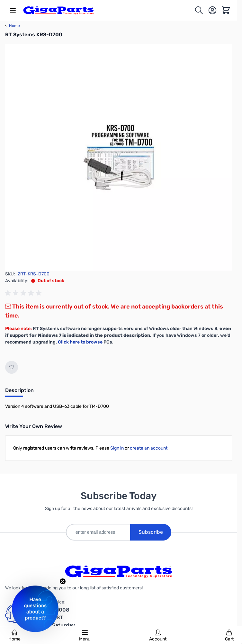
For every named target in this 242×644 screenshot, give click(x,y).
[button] (35, 608)
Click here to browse (80, 342)
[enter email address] (98, 532)
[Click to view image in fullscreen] (118, 157)
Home (14, 636)
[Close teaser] (62, 581)
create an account (148, 448)
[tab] (19, 392)
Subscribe (151, 532)
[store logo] (58, 10)
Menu (84, 636)
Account (157, 636)
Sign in (117, 448)
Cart (229, 636)
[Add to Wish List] (11, 367)
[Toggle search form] (199, 10)
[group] (24, 293)
